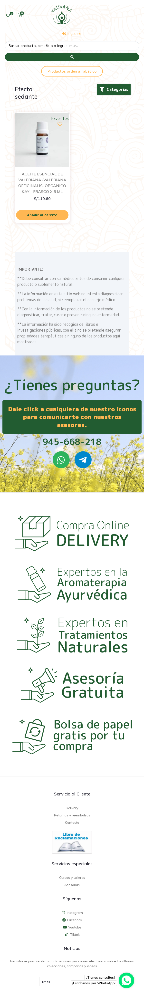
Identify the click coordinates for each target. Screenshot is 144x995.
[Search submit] (72, 57)
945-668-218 (72, 441)
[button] (114, 89)
